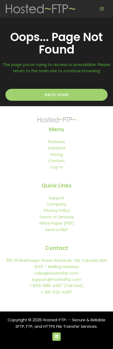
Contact (56, 161)
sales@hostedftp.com (56, 273)
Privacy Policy (57, 210)
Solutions (57, 148)
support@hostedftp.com (56, 279)
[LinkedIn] (56, 336)
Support (56, 198)
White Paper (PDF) (56, 223)
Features (56, 141)
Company (56, 204)
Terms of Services (56, 217)
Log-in (56, 167)
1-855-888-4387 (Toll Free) (56, 285)
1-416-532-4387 (56, 292)
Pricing (56, 154)
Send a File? (56, 229)
